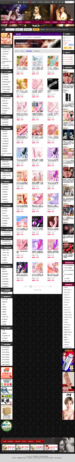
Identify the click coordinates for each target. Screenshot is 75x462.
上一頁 (25, 286)
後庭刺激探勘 (4, 274)
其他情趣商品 (4, 286)
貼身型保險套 (4, 84)
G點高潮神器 (4, 103)
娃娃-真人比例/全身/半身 (6, 154)
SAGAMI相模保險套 (68, 265)
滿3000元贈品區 (5, 354)
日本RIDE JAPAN (67, 314)
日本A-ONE (66, 302)
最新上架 (22, 51)
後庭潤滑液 (4, 199)
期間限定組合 (4, 59)
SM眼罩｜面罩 (5, 250)
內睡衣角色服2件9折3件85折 (6, 62)
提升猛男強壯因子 (5, 166)
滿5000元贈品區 (5, 359)
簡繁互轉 (47, 2)
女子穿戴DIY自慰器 (6, 243)
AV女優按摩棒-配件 (6, 234)
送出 (65, 47)
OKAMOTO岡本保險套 (68, 271)
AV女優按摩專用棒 (6, 232)
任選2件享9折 (4, 54)
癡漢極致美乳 (4, 146)
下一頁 (49, 286)
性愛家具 (3, 178)
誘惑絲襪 (3, 314)
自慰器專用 (4, 196)
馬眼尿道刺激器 (5, 218)
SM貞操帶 (4, 257)
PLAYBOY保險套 (67, 267)
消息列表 (17, 441)
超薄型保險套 (4, 76)
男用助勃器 (4, 151)
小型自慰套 (4, 133)
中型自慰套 (4, 136)
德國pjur (65, 337)
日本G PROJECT (67, 289)
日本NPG (65, 287)
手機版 (61, 2)
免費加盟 (40, 2)
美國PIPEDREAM (67, 332)
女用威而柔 (4, 110)
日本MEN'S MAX (67, 317)
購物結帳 (26, 2)
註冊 (70, 47)
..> (46, 286)
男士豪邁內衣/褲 (5, 335)
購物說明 (33, 2)
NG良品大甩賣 (5, 65)
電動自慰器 (4, 148)
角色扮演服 (4, 319)
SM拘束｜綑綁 (5, 252)
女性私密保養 (4, 279)
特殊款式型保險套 (5, 89)
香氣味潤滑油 (4, 189)
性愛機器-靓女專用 (6, 175)
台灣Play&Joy (66, 342)
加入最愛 (55, 2)
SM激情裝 (4, 260)
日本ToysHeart (66, 292)
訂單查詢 (47, 22)
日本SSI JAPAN (67, 312)
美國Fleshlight (66, 329)
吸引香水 (3, 213)
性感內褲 (3, 324)
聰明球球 (3, 113)
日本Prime (65, 322)
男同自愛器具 (4, 215)
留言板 (70, 22)
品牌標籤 (27, 22)
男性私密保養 (4, 281)
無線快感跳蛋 (4, 122)
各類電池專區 (4, 292)
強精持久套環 (4, 161)
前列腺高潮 (4, 223)
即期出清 (3, 56)
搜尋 (36, 29)
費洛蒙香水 (4, 271)
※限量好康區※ (5, 51)
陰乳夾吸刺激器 (5, 108)
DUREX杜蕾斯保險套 (68, 275)
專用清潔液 (4, 276)
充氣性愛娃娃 (4, 143)
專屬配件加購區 (5, 68)
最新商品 (12, 22)
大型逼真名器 (4, 138)
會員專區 (38, 441)
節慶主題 (3, 306)
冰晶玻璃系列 (4, 284)
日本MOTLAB (66, 324)
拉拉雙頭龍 (4, 220)
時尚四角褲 (4, 338)
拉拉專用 (3, 225)
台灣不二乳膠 (66, 280)
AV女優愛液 (4, 194)
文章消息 (62, 22)
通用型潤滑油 (4, 184)
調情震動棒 (4, 105)
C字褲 (3, 304)
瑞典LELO (66, 339)
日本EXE (65, 304)
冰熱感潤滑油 (4, 186)
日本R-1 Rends (66, 307)
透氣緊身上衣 (4, 340)
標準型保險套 (4, 74)
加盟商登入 (31, 441)
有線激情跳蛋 (4, 119)
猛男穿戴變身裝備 (5, 241)
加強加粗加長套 (5, 164)
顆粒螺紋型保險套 (5, 81)
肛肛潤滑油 (4, 210)
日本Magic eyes (67, 297)
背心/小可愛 (4, 299)
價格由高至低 (37, 51)
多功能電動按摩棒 (5, 98)
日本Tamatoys (66, 299)
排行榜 (20, 22)
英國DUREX (66, 327)
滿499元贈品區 (5, 349)
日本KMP (65, 319)
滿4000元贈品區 (5, 357)
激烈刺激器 (4, 208)
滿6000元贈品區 (5, 362)
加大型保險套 (4, 79)
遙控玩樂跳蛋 (4, 124)
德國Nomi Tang (67, 334)
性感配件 (3, 321)
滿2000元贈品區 (5, 352)
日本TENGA (66, 294)
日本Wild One (66, 309)
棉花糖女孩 (4, 301)
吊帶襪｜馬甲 (4, 316)
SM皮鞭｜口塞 (5, 255)
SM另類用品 (4, 262)
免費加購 (5, 22)
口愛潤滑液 (4, 191)
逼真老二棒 (4, 100)
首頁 (20, 2)
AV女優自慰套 (5, 141)
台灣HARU (66, 344)
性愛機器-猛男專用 (6, 173)
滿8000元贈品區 (5, 364)
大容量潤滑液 (4, 201)
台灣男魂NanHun (67, 347)
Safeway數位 (66, 278)
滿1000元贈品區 (5, 347)
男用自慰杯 (4, 131)
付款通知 (55, 22)
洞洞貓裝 (3, 309)
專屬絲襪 (3, 333)
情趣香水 (3, 269)
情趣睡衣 (3, 311)
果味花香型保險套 (5, 86)
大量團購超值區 (5, 91)
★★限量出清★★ (5, 49)
